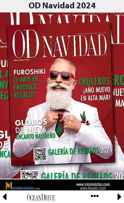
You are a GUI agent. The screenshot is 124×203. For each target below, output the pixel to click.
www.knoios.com (93, 188)
